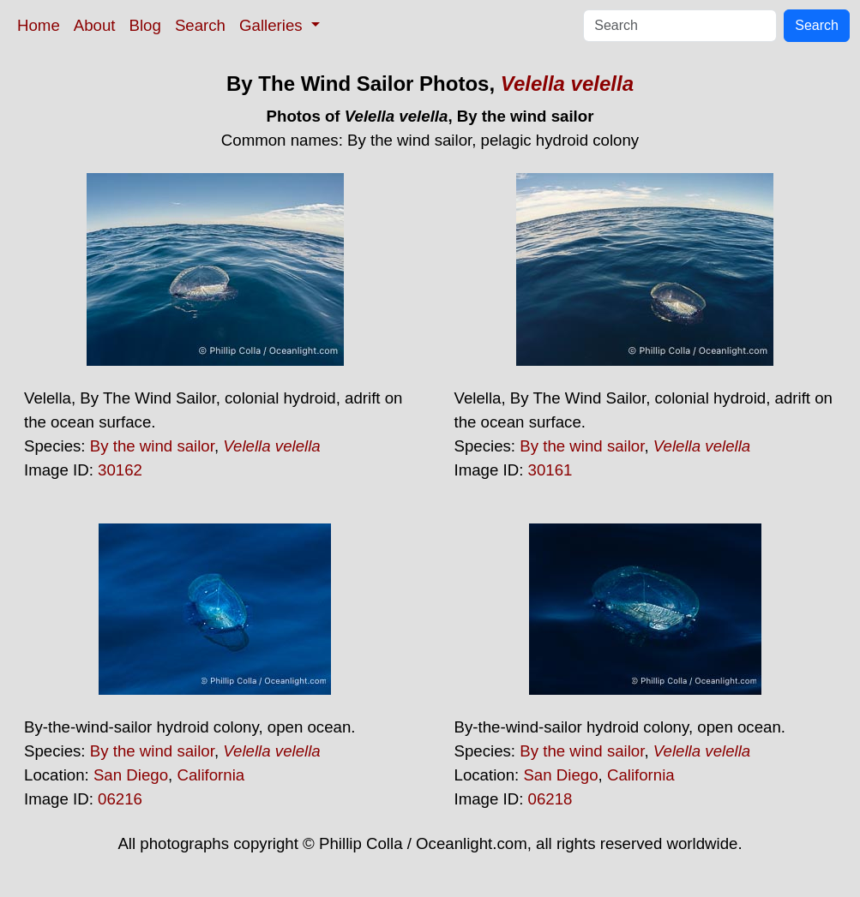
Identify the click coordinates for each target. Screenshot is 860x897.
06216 (120, 799)
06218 (550, 799)
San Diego (130, 775)
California (210, 775)
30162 (120, 470)
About (95, 25)
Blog (145, 25)
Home (38, 25)
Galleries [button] (273, 25)
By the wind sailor (152, 446)
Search (200, 25)
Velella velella (567, 83)
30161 (550, 470)
